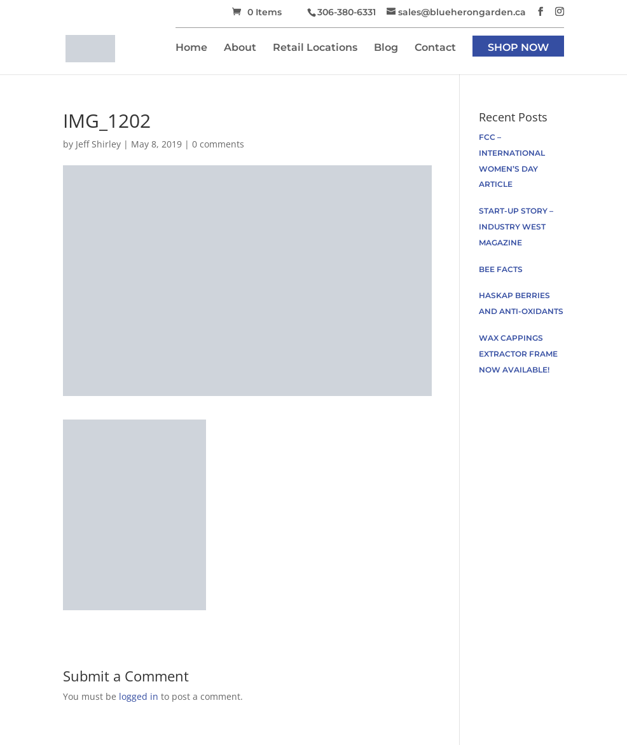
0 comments (218, 144)
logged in (138, 696)
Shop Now (518, 48)
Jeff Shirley (98, 144)
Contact (435, 48)
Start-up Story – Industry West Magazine (516, 226)
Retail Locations (315, 48)
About (240, 48)
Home (191, 48)
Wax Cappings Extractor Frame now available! (518, 353)
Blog (386, 48)
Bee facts (501, 269)
